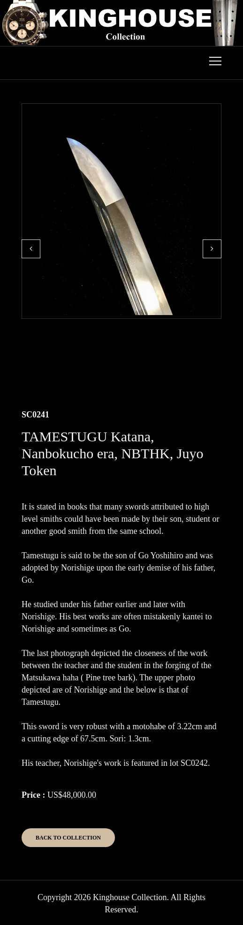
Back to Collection (68, 837)
